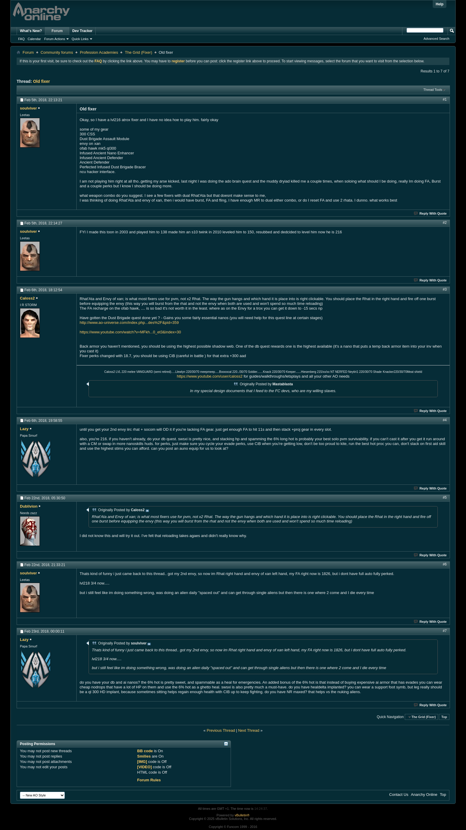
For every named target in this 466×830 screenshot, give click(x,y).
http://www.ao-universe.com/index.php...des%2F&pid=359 (129, 322)
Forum (57, 31)
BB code (145, 751)
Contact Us (398, 794)
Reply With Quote (430, 213)
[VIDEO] (144, 767)
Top (444, 717)
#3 (445, 289)
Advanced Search (436, 38)
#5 (445, 497)
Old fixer (41, 81)
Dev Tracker (82, 31)
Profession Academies (99, 52)
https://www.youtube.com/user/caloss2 (210, 376)
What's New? (31, 31)
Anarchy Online (424, 794)
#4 (445, 420)
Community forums (57, 52)
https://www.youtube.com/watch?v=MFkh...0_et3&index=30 (130, 332)
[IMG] (142, 761)
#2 (445, 223)
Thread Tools (433, 89)
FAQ (21, 39)
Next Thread (248, 730)
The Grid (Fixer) (138, 52)
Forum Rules (149, 780)
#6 (445, 564)
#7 (445, 631)
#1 (445, 99)
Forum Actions (54, 39)
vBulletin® (242, 815)
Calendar (34, 39)
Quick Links (80, 39)
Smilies (144, 756)
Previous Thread (221, 730)
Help (439, 4)
